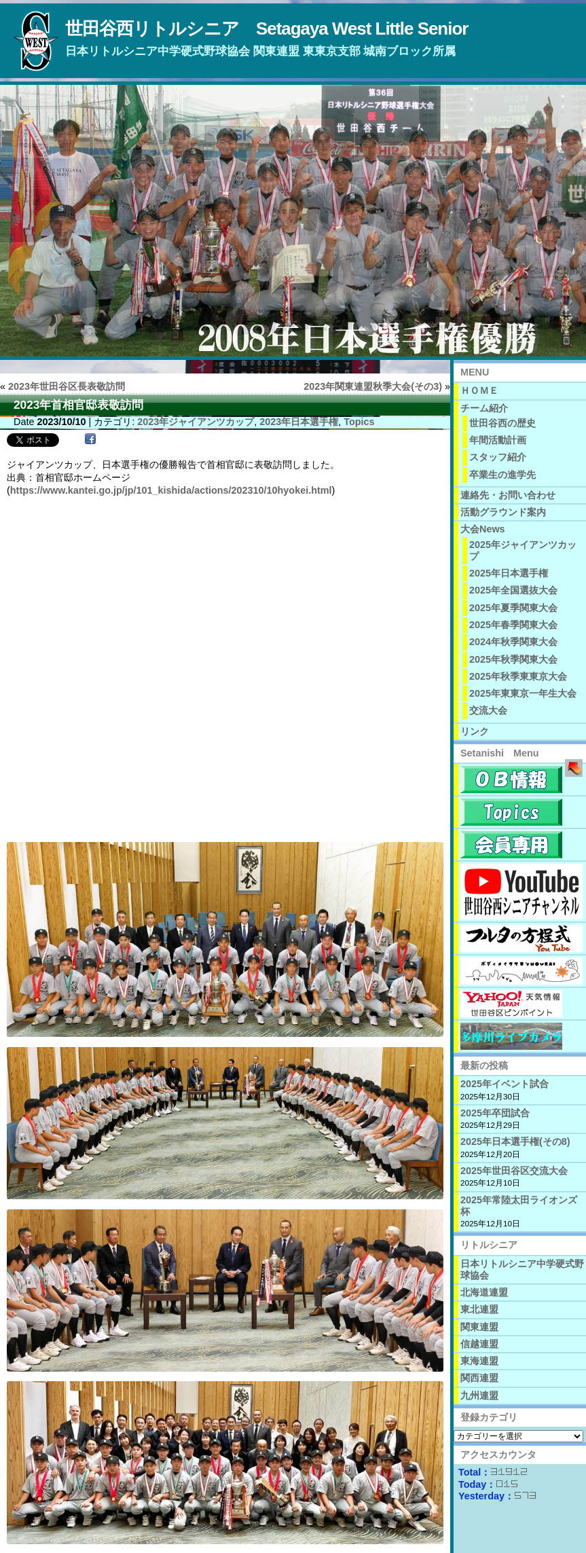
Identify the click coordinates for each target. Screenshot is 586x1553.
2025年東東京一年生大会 (522, 693)
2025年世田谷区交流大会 (514, 1170)
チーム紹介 (484, 408)
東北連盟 (479, 1309)
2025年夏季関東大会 (513, 607)
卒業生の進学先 (502, 474)
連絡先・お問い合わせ (507, 495)
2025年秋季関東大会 (513, 659)
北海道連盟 (484, 1292)
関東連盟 (479, 1326)
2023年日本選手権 (298, 421)
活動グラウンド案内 (503, 512)
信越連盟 (479, 1343)
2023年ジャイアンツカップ (195, 421)
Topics (359, 421)
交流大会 (488, 710)
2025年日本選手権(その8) (515, 1141)
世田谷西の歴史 (502, 423)
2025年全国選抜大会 (513, 590)
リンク (474, 731)
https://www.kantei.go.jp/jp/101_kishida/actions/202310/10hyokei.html (171, 490)
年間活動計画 (497, 440)
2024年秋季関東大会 (513, 641)
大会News (482, 529)
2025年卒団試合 (495, 1113)
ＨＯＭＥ (479, 390)
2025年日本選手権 (508, 573)
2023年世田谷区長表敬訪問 (66, 386)
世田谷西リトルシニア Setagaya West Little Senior (266, 28)
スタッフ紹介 (497, 457)
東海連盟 (479, 1360)
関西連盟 (479, 1377)
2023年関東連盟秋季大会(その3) (373, 386)
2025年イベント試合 (504, 1083)
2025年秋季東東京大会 (518, 676)
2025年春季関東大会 (513, 624)
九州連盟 (479, 1395)
